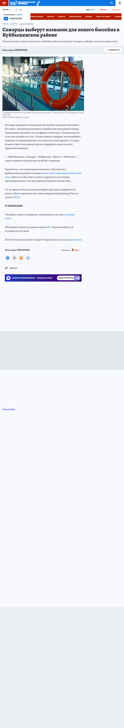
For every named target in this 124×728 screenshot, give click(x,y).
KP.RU (16, 197)
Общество (14, 24)
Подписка (116, 10)
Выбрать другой (16, 18)
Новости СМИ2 (8, 409)
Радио (92, 10)
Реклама (103, 10)
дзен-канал (75, 239)
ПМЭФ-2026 (61, 17)
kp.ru (77, 250)
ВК (48, 227)
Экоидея (88, 17)
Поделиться (113, 50)
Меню (3, 3)
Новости (50, 17)
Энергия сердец (75, 17)
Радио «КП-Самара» (103, 17)
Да (6, 18)
